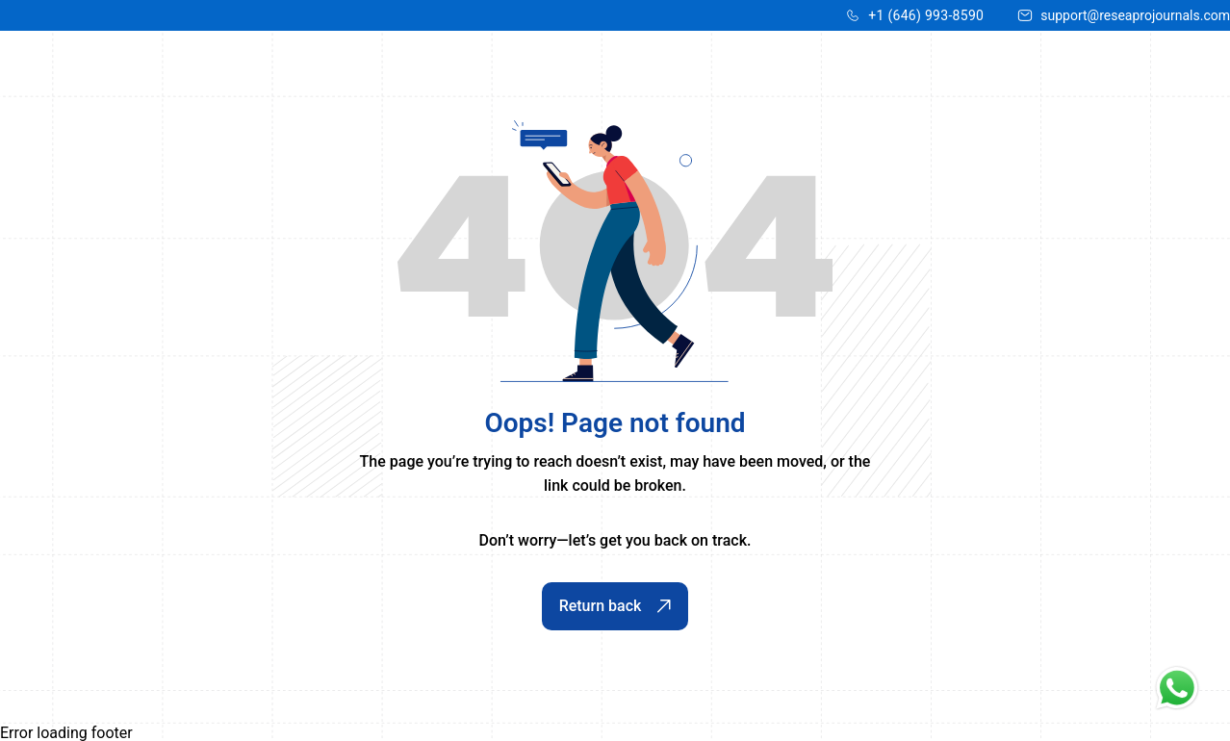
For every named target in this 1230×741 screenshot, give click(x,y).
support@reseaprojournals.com (1135, 15)
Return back (615, 606)
